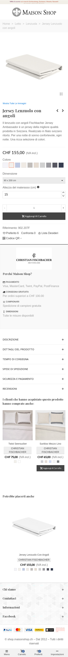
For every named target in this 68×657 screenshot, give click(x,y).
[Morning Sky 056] (50, 461)
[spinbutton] (34, 194)
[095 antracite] (48, 569)
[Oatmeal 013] (46, 461)
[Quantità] (34, 207)
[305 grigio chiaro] (39, 569)
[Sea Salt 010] (54, 461)
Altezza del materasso (19, 187)
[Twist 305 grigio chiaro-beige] (15, 461)
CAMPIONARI (12, 302)
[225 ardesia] (43, 569)
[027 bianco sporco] (27, 569)
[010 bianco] (15, 569)
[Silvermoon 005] (42, 461)
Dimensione (10, 173)
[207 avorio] (19, 569)
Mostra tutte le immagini (14, 103)
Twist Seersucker (17, 443)
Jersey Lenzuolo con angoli (34, 554)
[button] (63, 193)
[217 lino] (35, 569)
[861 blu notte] (52, 569)
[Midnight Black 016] (58, 461)
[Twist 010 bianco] (19, 461)
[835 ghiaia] (31, 569)
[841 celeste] (23, 569)
